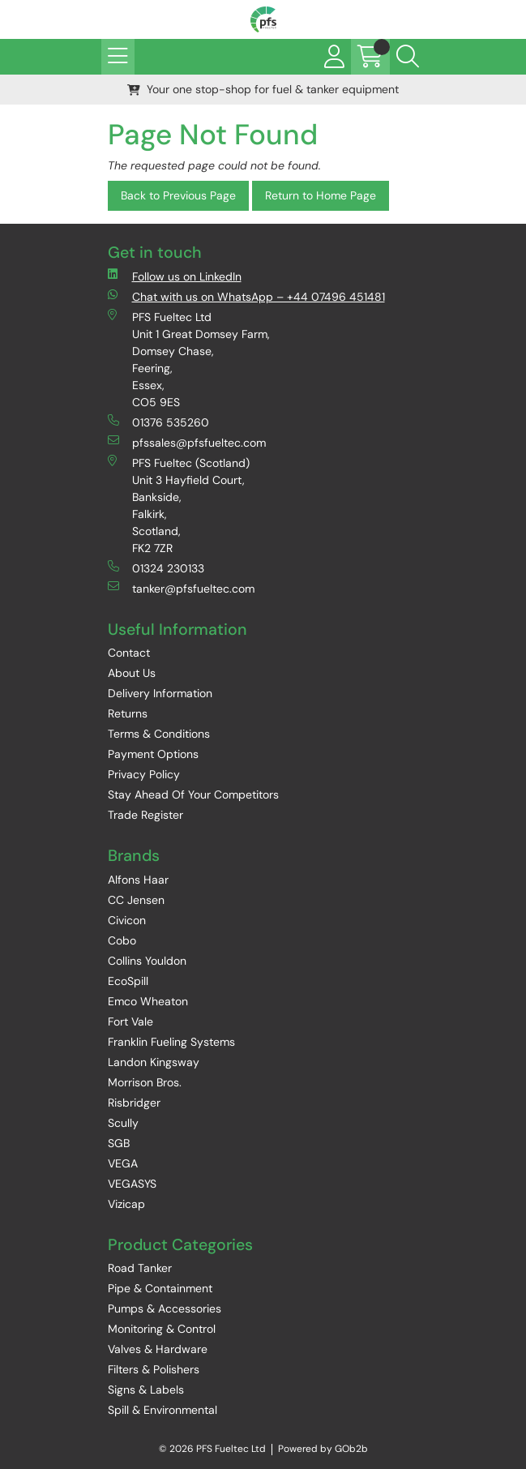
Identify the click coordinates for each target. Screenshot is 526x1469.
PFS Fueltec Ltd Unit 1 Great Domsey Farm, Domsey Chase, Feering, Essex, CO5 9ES (189, 359)
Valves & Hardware (157, 1349)
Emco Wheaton (148, 1001)
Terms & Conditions (159, 733)
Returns (128, 713)
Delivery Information (160, 693)
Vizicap (126, 1204)
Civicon (127, 920)
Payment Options (153, 754)
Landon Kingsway (153, 1062)
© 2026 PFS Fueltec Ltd (212, 1448)
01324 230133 (156, 568)
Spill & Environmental (162, 1410)
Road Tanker (140, 1268)
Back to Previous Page (178, 195)
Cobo (122, 940)
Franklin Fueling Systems (171, 1041)
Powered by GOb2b (323, 1448)
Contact (129, 652)
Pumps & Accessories (164, 1308)
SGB (119, 1143)
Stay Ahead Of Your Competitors (193, 794)
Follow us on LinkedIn (175, 276)
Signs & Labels (146, 1389)
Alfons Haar (138, 879)
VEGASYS (132, 1183)
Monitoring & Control (162, 1328)
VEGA (123, 1163)
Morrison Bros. (145, 1082)
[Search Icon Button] (408, 57)
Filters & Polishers (153, 1369)
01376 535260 (158, 422)
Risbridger (134, 1102)
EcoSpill (128, 981)
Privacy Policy (144, 774)
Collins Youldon (147, 960)
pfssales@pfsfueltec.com (187, 442)
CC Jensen (136, 900)
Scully (123, 1123)
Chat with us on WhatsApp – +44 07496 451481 (246, 296)
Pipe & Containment (160, 1288)
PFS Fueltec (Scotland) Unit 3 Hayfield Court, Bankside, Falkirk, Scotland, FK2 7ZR (179, 505)
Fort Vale (130, 1021)
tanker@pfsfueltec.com (181, 588)
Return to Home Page (320, 195)
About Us (132, 673)
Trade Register (145, 814)
